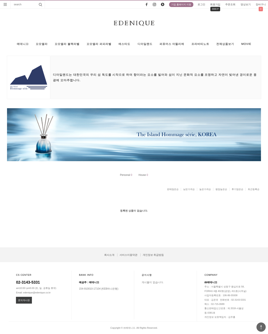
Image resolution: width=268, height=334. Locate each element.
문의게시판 (24, 300)
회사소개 (109, 254)
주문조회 (230, 4)
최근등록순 (253, 189)
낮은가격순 (189, 189)
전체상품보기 (225, 43)
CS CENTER (23, 275)
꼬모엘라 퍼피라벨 (99, 43)
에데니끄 (23, 43)
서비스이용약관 (128, 254)
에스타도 (124, 43)
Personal (126, 174)
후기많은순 (237, 189)
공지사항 (147, 275)
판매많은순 (173, 189)
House (143, 174)
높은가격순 (205, 189)
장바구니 (261, 4)
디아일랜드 (145, 43)
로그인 (201, 4)
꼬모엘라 (42, 43)
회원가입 (215, 4)
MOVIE (246, 43)
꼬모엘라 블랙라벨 (67, 43)
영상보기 (246, 4)
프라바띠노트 (200, 43)
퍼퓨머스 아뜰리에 (172, 43)
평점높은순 (221, 189)
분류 (5, 4)
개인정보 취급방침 (153, 254)
